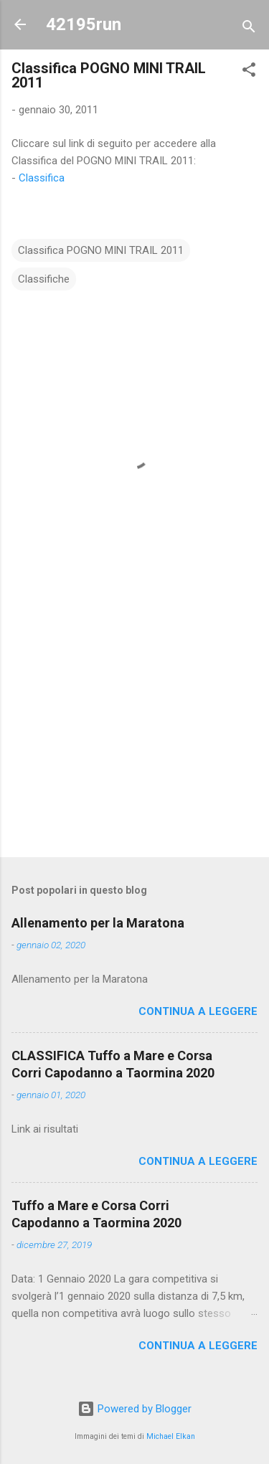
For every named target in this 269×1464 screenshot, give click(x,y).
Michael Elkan (170, 1436)
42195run (83, 24)
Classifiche (44, 279)
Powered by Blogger (134, 1408)
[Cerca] (249, 29)
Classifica (42, 177)
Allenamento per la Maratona (97, 922)
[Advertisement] (134, 733)
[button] (249, 72)
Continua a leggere (198, 1011)
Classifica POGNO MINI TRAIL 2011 (101, 250)
